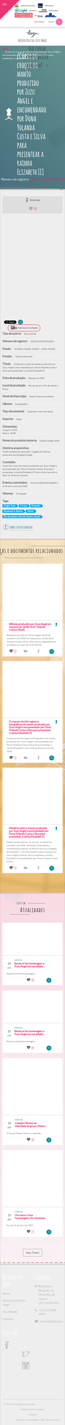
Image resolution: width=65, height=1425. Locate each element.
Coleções (8, 1319)
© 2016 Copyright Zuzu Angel (19, 1404)
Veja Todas (32, 1252)
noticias (18, 960)
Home (5, 48)
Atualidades (10, 1311)
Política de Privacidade (32, 1409)
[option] (32, 255)
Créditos (32, 1414)
